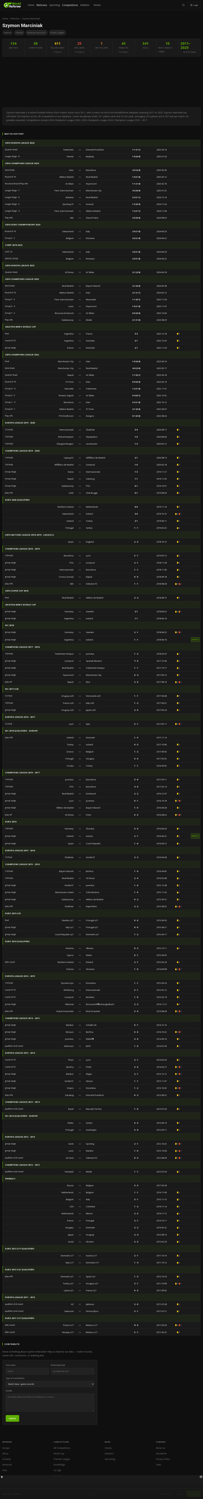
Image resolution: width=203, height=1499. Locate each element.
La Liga (57, 1470)
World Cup (59, 1453)
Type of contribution (15, 1378)
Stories (97, 4)
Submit (12, 1418)
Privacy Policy (163, 1459)
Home (31, 4)
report (195, 640)
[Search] (183, 5)
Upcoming (54, 4)
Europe (6, 1447)
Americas (7, 1464)
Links (158, 1464)
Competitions (70, 5)
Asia (4, 1470)
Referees (41, 5)
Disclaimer (161, 1453)
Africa (5, 1453)
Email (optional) (58, 1365)
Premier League (62, 1459)
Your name (11, 1365)
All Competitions (62, 1447)
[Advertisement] (101, 82)
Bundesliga (59, 1464)
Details (9, 1390)
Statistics (84, 4)
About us (160, 1447)
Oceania (6, 1459)
